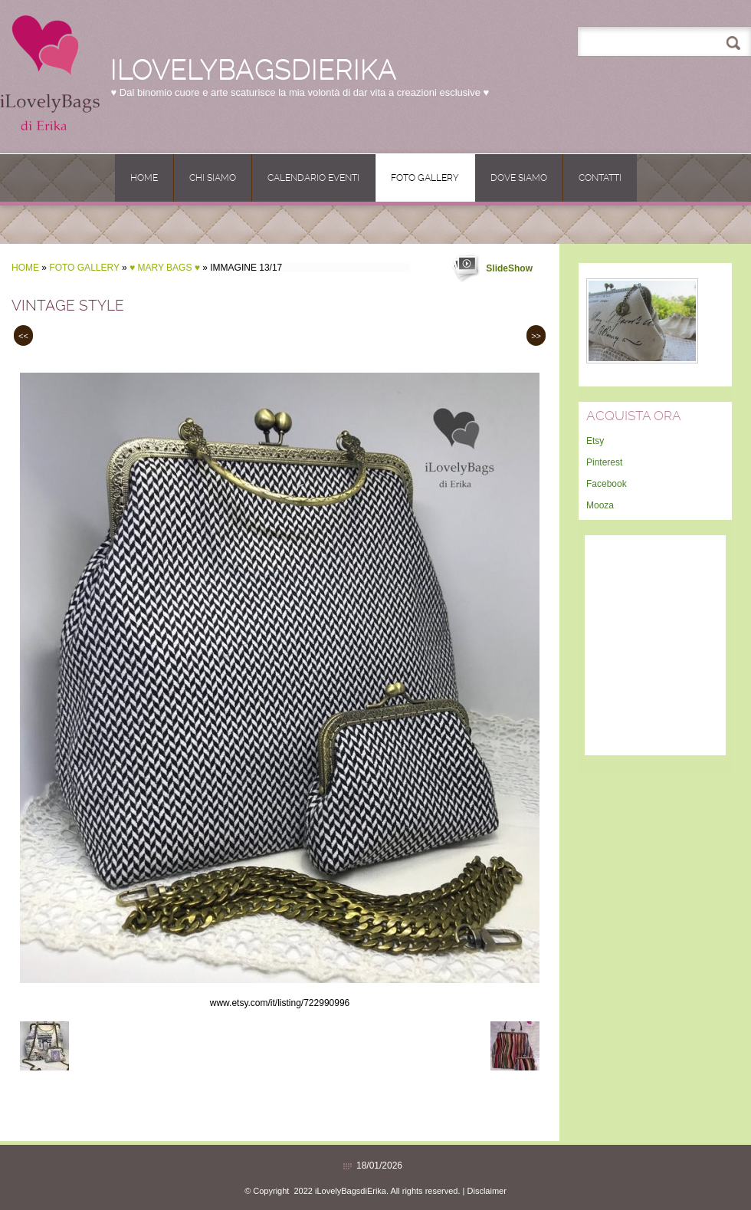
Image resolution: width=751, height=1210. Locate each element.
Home (144, 178)
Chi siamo (212, 178)
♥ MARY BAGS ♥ (165, 267)
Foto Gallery (425, 178)
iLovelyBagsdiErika (253, 69)
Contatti (600, 178)
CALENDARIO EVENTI (313, 178)
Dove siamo (518, 178)
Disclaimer (487, 1190)
